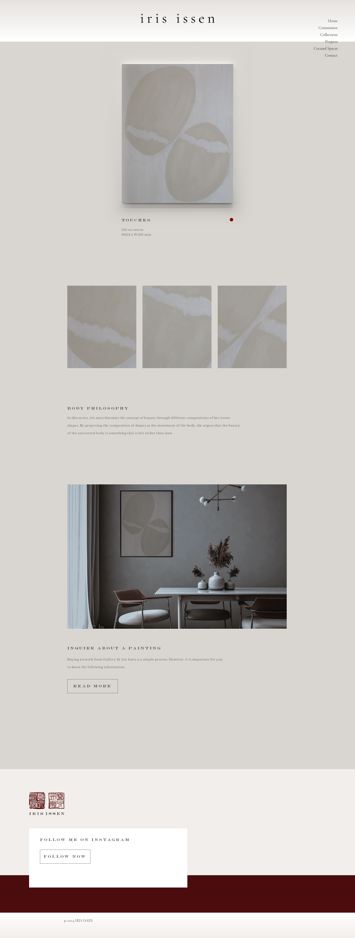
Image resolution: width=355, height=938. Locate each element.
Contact (331, 55)
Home (332, 20)
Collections (328, 34)
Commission (328, 27)
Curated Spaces (325, 48)
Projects (331, 41)
